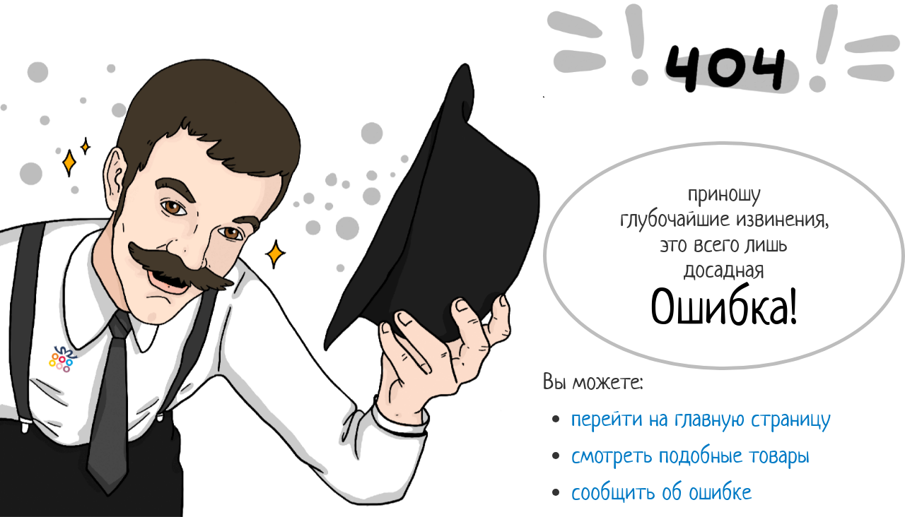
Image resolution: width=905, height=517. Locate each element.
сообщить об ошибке (661, 491)
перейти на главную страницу (701, 418)
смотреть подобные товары (690, 455)
